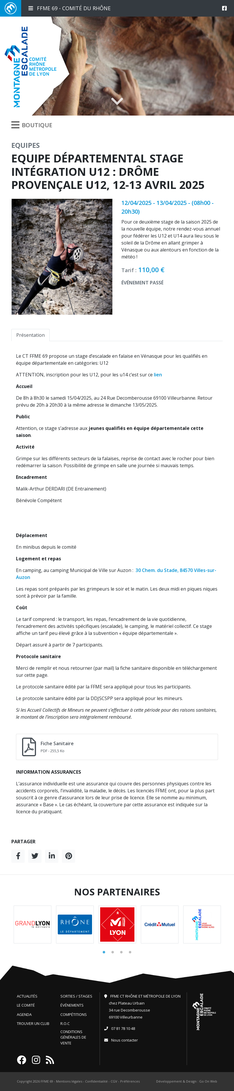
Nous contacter (124, 1040)
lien (158, 374)
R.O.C (65, 1023)
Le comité (26, 1005)
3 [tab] (121, 952)
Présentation (30, 335)
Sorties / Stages (76, 996)
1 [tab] (104, 952)
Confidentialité (96, 1081)
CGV (114, 1081)
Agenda (24, 1014)
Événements (72, 1005)
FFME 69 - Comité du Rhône (69, 8)
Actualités (27, 996)
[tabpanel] (32, 924)
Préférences (130, 1081)
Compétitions (73, 1014)
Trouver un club (33, 1023)
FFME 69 (47, 1081)
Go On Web (208, 1081)
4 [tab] (130, 952)
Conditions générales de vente (73, 1037)
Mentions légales (69, 1081)
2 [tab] (113, 952)
